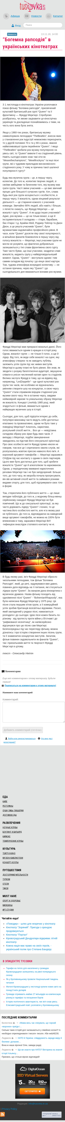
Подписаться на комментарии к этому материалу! (30, 685)
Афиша (15, 15)
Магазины (7, 905)
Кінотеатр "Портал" (17, 934)
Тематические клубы (13, 841)
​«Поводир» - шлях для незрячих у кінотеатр (30, 923)
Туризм (6, 879)
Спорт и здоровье (11, 901)
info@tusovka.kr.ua (38, 1103)
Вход (18, 25)
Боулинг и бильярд (12, 832)
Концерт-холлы (11, 862)
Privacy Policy (9, 1109)
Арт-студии (8, 910)
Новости (36, 15)
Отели (6, 884)
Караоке (6, 836)
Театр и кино (9, 853)
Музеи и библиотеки (13, 858)
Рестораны (8, 806)
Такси (5, 888)
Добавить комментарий (23, 730)
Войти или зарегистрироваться (22, 738)
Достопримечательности (15, 875)
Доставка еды (10, 815)
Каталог (58, 15)
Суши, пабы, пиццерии (13, 810)
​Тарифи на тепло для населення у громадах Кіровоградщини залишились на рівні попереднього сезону (31, 971)
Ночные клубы (10, 827)
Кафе (5, 801)
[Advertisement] (33, 769)
